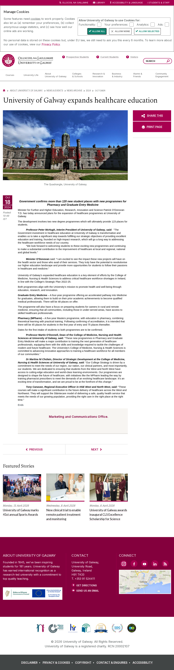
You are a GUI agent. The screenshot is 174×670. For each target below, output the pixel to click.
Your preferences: (116, 24)
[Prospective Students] (75, 58)
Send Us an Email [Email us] (87, 590)
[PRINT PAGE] (152, 127)
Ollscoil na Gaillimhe (75, 2)
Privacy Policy (51, 44)
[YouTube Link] (144, 563)
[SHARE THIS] (152, 115)
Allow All (98, 31)
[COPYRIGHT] (85, 662)
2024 (88, 90)
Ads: (160, 24)
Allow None (122, 31)
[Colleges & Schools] (79, 75)
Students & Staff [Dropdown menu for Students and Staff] (159, 2)
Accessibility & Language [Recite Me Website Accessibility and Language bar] (126, 2)
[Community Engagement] (162, 75)
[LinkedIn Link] (154, 563)
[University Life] (31, 75)
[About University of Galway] (55, 75)
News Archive (74, 90)
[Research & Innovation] (99, 75)
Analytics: (143, 24)
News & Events (55, 90)
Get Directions (86, 585)
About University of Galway (26, 90)
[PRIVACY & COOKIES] (58, 662)
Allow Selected (149, 31)
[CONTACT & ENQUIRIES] (114, 662)
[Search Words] (157, 61)
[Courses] (12, 75)
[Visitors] (132, 58)
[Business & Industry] (119, 75)
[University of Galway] (27, 60)
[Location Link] (145, 592)
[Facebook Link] (134, 563)
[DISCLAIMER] (31, 662)
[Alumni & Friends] (141, 75)
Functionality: (87, 24)
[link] (40, 628)
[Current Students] (107, 58)
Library (100, 2)
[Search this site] (168, 61)
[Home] (4, 90)
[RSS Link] (165, 563)
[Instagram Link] (123, 563)
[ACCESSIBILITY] (143, 662)
